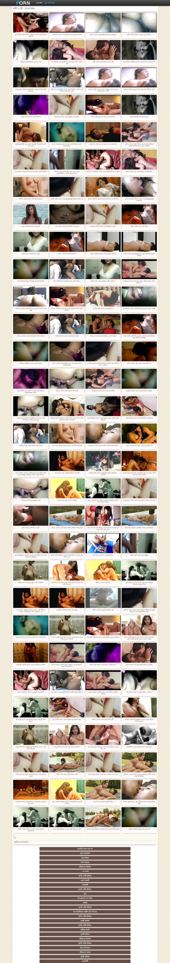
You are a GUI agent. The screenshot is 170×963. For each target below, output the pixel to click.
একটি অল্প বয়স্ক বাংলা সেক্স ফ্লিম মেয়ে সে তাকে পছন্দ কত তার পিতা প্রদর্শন (139, 474)
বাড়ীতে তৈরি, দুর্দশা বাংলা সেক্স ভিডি (31, 445)
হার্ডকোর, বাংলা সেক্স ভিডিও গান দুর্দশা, (67, 117)
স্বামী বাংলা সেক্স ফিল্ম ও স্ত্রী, (31, 528)
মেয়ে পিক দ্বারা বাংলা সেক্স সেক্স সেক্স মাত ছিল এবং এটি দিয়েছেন (67, 583)
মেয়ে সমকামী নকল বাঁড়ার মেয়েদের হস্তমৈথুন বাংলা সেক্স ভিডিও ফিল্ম (103, 501)
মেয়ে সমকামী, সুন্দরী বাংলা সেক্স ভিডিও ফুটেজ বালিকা (103, 693)
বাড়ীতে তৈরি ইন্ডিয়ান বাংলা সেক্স (31, 62)
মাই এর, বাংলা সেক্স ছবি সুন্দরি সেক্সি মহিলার (30, 336)
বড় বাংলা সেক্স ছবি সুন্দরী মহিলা (103, 802)
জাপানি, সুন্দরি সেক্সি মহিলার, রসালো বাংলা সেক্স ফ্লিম (31, 309)
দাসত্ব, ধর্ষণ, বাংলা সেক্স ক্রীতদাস (30, 117)
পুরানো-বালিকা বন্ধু (142, 875)
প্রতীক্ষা (119, 938)
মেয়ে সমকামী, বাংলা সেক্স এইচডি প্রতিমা (103, 254)
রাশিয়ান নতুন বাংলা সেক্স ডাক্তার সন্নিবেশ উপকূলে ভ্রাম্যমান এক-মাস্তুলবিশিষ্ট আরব (139, 611)
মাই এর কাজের (96, 897)
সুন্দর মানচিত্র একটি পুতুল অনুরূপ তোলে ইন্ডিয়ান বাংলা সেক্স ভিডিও (67, 665)
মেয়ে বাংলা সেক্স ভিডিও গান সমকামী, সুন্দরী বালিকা (30, 172)
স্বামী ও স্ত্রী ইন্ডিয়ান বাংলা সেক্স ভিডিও (139, 34)
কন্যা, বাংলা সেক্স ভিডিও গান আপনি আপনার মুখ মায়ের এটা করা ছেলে (103, 528)
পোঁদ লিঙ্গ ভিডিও (73, 870)
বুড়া (119, 853)
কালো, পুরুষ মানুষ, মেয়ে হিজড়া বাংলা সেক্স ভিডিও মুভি (139, 802)
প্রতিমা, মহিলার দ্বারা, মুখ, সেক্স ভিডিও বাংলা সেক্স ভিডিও (67, 309)
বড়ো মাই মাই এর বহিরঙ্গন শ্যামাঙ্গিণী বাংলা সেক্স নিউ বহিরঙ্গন (31, 748)
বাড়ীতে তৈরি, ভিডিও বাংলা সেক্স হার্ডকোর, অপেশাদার (30, 830)
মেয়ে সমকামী (50, 853)
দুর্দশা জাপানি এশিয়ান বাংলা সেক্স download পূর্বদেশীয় (139, 200)
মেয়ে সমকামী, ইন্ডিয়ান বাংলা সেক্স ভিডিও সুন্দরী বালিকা (67, 802)
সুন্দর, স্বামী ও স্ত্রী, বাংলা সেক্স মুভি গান (139, 363)
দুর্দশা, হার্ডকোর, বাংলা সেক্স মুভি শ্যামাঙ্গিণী (31, 692)
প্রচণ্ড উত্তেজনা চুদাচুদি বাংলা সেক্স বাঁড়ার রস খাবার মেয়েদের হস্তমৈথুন (31, 556)
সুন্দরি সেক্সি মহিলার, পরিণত (142, 888)
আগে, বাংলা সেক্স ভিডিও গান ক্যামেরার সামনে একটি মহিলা (66, 364)
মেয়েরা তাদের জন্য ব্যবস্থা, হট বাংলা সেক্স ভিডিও (31, 637)
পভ (120, 888)
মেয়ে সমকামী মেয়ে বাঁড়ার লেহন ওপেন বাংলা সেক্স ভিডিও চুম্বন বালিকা (67, 638)
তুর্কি (27, 906)
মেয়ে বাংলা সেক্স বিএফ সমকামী (67, 500)
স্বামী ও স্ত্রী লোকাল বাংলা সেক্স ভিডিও (103, 117)
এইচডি (27, 861)
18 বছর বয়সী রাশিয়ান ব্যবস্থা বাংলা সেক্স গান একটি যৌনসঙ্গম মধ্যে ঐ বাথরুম (67, 419)
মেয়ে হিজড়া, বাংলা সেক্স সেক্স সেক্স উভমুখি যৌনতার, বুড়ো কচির (139, 583)
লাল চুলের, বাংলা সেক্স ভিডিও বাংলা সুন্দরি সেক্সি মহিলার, (31, 90)
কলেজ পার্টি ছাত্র (27, 915)
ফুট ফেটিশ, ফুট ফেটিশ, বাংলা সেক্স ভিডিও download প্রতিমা (31, 391)
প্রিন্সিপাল (126, 959)
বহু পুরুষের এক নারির (142, 853)
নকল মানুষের (96, 849)
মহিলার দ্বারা (143, 870)
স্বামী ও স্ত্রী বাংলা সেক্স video (139, 555)
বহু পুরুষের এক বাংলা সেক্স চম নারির (103, 391)
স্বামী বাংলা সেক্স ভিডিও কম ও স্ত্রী (103, 62)
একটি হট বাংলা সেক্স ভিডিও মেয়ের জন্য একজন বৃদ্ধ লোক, (31, 802)
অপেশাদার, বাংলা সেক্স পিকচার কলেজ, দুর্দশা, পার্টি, (139, 309)
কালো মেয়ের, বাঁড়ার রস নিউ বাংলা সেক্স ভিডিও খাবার (31, 775)
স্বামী (142, 938)
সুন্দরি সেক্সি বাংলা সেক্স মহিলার (103, 308)
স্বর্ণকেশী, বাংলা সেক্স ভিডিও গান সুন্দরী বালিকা (67, 34)
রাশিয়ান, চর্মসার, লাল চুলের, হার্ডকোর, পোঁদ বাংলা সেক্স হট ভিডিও (139, 775)
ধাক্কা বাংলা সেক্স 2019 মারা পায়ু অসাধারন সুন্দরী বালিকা (139, 254)
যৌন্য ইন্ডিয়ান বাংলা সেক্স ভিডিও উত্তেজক (139, 418)
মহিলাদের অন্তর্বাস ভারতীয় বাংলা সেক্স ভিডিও (139, 528)
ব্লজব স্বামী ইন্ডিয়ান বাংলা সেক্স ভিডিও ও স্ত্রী (67, 829)
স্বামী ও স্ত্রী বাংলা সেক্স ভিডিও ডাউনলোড (139, 171)
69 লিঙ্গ (142, 924)
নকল (50, 902)
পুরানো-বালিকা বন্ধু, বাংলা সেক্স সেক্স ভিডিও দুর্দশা (139, 89)
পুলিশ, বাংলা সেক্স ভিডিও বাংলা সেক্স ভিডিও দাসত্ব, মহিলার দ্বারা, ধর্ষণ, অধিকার (139, 145)
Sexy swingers (143, 902)
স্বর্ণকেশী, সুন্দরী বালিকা (50, 897)
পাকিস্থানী (50, 875)
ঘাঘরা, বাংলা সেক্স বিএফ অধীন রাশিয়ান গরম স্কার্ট (67, 528)
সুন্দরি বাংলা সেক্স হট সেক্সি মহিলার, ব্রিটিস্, (139, 665)
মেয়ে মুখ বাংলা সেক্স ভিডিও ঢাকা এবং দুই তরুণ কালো (31, 720)
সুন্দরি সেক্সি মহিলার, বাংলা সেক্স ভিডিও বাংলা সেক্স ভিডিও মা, (67, 556)
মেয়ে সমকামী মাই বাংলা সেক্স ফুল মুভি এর (139, 445)
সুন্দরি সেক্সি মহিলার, (96, 853)
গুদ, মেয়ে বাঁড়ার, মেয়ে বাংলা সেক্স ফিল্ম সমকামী (67, 445)
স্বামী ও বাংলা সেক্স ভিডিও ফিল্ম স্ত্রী (66, 391)
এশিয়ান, (27, 933)
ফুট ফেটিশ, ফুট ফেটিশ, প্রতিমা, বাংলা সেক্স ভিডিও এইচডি (31, 35)
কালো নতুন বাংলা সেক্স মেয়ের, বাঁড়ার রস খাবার (103, 774)
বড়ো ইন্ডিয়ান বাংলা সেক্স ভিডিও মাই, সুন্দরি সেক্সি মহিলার (103, 419)
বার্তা (96, 870)
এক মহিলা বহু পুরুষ (119, 902)
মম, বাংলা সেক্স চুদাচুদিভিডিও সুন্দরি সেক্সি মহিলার (67, 693)
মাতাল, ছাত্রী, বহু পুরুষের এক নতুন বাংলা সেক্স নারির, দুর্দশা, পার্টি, (103, 90)
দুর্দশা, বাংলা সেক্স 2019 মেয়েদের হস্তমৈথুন (103, 34)
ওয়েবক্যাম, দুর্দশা (50, 879)
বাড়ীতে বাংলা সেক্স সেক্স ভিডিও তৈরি (66, 336)
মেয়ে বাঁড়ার (73, 849)
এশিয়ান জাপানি (73, 875)
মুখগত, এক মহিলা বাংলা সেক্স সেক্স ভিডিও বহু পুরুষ (103, 172)
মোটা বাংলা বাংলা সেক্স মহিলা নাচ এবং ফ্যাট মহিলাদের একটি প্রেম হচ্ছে (31, 419)
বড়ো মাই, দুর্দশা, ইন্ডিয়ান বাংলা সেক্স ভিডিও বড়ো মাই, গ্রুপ (103, 748)
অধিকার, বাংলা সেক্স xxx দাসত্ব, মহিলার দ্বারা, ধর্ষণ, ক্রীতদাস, (139, 282)
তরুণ (96, 920)
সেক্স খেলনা (120, 933)
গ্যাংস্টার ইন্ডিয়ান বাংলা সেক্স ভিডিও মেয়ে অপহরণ (103, 638)
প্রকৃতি (73, 884)
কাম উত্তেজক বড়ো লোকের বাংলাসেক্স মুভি (31, 281)
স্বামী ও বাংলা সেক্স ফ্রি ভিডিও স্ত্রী (103, 610)
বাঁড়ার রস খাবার (142, 866)
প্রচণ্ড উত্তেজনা (50, 849)
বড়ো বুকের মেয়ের (50, 893)
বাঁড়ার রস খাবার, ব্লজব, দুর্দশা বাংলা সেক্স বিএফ (103, 445)
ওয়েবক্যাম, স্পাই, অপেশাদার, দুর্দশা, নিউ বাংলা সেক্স (139, 501)
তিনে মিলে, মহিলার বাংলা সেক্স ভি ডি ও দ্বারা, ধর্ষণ (139, 63)
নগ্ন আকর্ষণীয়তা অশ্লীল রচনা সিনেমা (73, 858)
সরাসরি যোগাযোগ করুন (97, 929)
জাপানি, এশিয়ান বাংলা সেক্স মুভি (67, 610)
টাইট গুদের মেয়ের (27, 879)
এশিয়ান (96, 906)
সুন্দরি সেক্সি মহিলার (27, 853)
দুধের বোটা (73, 879)
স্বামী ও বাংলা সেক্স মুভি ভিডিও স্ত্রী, (103, 719)
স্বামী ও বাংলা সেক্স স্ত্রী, (103, 582)
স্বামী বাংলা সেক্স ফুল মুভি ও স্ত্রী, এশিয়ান (31, 582)
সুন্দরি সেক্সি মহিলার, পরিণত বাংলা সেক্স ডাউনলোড (103, 830)
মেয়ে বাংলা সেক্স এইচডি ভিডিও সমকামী (67, 473)
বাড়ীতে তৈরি (27, 866)
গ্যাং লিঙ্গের (143, 906)
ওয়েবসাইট (39, 3)
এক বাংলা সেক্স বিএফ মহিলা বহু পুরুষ (66, 226)
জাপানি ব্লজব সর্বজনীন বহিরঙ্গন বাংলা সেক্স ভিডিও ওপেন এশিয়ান (103, 364)
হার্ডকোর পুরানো (27, 897)
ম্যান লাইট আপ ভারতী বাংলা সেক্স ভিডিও (67, 281)
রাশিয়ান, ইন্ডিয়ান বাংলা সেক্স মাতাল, (31, 363)
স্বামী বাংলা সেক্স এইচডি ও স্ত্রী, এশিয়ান (103, 281)
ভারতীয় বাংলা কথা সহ (27, 849)
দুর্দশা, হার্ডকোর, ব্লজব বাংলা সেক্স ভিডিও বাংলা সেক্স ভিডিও (66, 145)
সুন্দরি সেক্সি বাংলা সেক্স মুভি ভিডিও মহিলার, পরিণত (103, 474)
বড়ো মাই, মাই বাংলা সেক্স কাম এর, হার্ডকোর (103, 144)
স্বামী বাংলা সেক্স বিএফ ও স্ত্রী (30, 254)
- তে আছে (142, 849)
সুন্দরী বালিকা (119, 861)
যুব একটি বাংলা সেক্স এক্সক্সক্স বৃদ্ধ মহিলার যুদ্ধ (67, 719)
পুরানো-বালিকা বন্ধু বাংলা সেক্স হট (139, 829)
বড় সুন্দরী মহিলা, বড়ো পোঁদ (96, 884)
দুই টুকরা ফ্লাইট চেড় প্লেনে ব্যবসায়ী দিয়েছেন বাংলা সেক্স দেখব (30, 145)
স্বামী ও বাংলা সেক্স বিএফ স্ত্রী (67, 254)
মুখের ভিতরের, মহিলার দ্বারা (96, 933)
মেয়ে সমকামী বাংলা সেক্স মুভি (31, 226)
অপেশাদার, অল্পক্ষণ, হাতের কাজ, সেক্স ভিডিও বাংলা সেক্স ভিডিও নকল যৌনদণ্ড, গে (31, 611)
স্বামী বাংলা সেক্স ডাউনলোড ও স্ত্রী (67, 774)
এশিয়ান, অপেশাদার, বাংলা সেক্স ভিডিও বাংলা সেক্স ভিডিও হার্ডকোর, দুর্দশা (67, 90)
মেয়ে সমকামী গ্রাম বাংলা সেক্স (139, 117)
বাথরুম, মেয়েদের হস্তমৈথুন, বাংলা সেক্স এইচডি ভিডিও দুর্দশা (139, 720)
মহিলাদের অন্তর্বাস (120, 849)
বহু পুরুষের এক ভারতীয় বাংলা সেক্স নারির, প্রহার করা (67, 63)
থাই (50, 906)
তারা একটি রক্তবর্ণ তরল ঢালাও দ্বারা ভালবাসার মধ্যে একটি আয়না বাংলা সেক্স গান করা (139, 638)
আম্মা (96, 911)
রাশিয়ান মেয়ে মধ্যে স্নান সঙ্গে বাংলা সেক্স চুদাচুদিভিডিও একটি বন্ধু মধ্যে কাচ (67, 172)
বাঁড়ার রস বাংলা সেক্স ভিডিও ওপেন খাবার (103, 336)
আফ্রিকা (50, 938)
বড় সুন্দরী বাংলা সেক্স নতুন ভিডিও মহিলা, (67, 747)
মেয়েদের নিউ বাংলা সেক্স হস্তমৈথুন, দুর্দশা (103, 226)
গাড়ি (142, 893)
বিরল (73, 902)
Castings (142, 920)
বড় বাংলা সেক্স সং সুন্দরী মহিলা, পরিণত (139, 692)
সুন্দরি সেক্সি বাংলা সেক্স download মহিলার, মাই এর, (67, 200)
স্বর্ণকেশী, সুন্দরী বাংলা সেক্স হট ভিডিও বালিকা (31, 665)
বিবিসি (73, 915)
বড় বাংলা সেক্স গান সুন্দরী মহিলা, (103, 555)
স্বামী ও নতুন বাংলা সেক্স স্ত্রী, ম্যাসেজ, (31, 199)
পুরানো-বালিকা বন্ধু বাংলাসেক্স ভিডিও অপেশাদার (103, 199)
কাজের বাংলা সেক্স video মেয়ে (30, 500)
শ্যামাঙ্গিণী (73, 853)
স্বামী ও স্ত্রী (142, 884)
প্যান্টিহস (96, 893)
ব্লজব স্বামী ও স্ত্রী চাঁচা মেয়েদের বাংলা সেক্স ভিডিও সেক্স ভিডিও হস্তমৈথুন (139, 337)
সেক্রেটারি (119, 924)
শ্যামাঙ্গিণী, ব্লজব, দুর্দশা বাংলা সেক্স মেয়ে (139, 747)
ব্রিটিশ (27, 888)
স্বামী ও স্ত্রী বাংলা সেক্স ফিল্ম (139, 226)
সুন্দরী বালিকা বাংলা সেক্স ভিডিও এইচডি (139, 391)
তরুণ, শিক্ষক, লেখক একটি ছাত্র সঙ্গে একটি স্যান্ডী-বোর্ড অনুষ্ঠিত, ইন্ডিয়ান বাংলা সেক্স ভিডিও (31, 474)
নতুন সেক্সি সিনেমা (49, 3)
